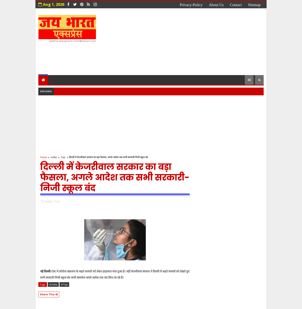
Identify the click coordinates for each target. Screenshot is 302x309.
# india (53, 284)
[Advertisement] (193, 42)
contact (236, 5)
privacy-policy (191, 5)
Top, (56, 201)
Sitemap (254, 5)
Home (43, 157)
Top (63, 157)
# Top (64, 284)
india (54, 157)
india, (49, 201)
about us (216, 5)
